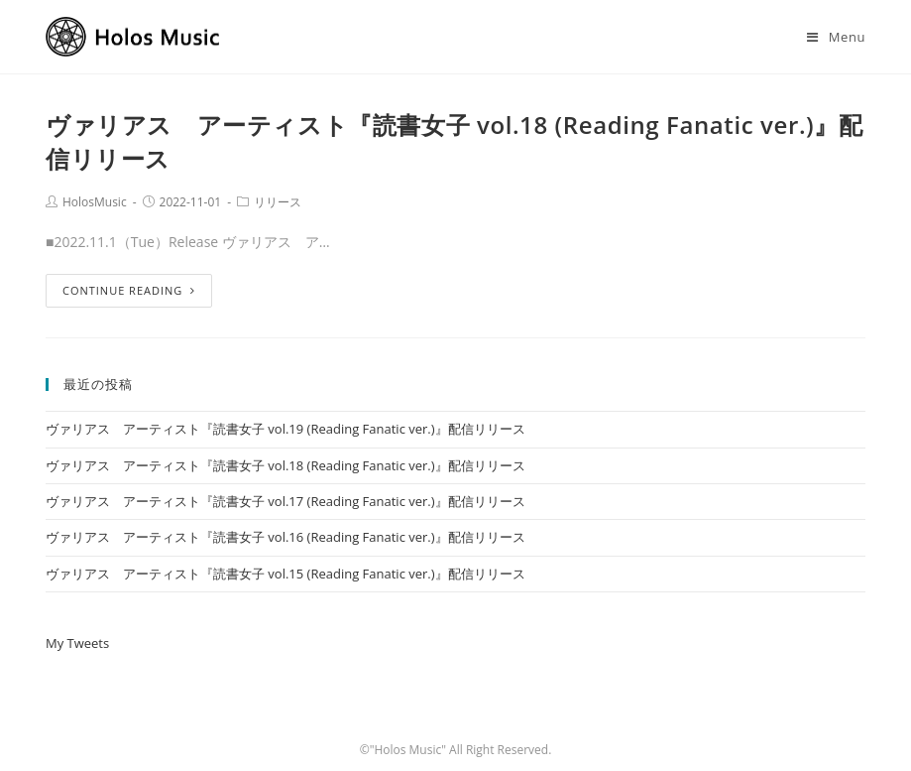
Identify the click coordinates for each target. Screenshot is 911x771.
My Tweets (77, 643)
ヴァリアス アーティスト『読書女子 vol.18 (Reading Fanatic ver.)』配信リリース (285, 465)
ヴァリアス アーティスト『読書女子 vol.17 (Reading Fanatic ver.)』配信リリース (285, 501)
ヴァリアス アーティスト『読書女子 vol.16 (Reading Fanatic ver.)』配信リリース (285, 537)
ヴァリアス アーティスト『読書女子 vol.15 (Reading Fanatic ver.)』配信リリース (285, 573)
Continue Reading (128, 290)
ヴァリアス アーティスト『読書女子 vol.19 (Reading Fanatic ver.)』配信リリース (285, 429)
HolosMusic (94, 201)
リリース (277, 201)
